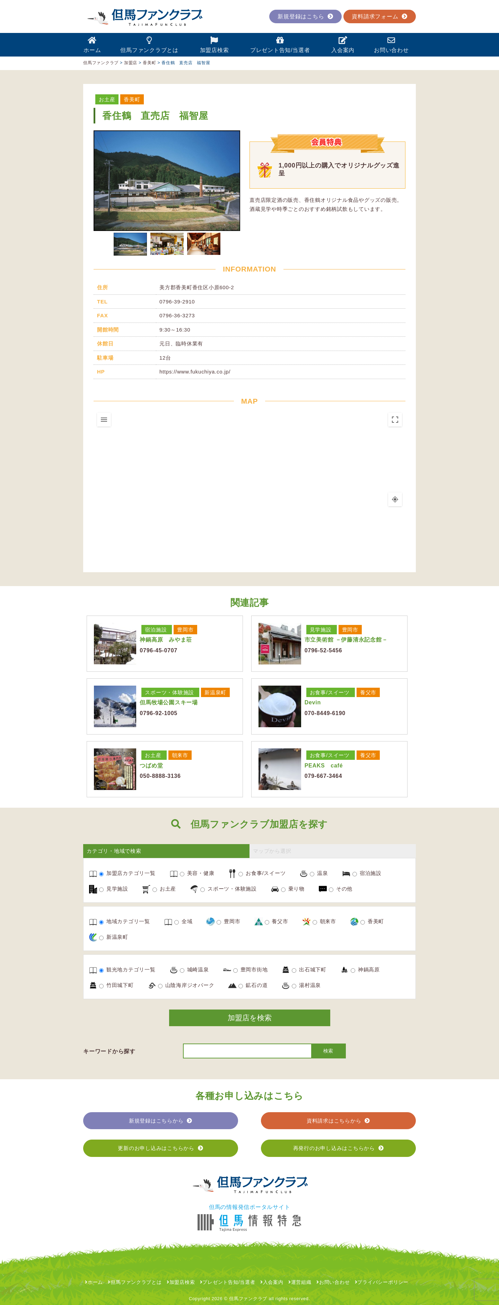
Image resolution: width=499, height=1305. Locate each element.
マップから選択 (272, 851)
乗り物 (293, 889)
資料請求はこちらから (338, 1121)
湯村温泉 (306, 985)
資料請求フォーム (380, 16)
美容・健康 (197, 873)
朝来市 (180, 755)
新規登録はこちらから (160, 1121)
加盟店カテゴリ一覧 (127, 873)
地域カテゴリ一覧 (124, 921)
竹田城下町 (116, 985)
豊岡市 (185, 630)
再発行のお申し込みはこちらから (338, 1148)
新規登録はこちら (305, 16)
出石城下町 (309, 970)
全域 (183, 921)
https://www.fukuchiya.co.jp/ (194, 372)
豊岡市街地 (250, 970)
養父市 (368, 692)
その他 (340, 889)
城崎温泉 (194, 970)
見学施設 (321, 630)
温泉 (319, 873)
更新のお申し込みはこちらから (160, 1148)
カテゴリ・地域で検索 (114, 851)
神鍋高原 (365, 970)
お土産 (107, 99)
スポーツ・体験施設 (169, 692)
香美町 (132, 99)
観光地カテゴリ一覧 (127, 970)
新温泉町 (215, 692)
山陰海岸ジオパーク (186, 985)
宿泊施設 (156, 630)
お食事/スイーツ (330, 692)
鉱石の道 (253, 985)
